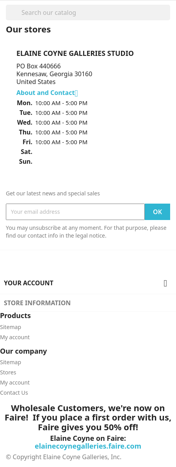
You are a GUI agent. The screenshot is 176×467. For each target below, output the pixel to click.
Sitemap (10, 327)
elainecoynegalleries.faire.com (88, 446)
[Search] (88, 12)
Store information (37, 303)
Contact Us (14, 392)
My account (15, 337)
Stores (8, 372)
